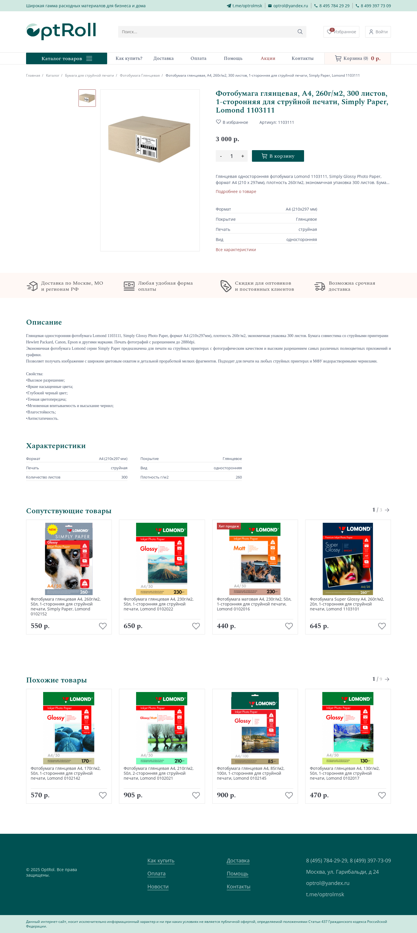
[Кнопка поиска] (300, 32)
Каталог (52, 75)
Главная (33, 75)
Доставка (238, 860)
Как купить (161, 860)
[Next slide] (387, 510)
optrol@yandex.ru (328, 882)
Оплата (156, 873)
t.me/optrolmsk (325, 894)
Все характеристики (236, 249)
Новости (158, 886)
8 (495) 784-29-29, (327, 860)
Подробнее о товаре (236, 191)
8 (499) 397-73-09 (370, 860)
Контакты (238, 886)
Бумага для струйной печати (89, 75)
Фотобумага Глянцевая (140, 75)
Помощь (237, 873)
